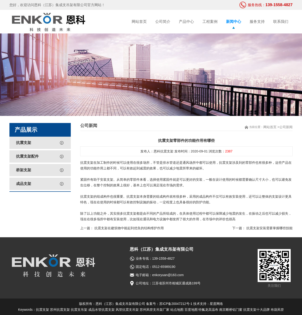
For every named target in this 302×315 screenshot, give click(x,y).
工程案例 (210, 22)
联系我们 (280, 22)
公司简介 (162, 22)
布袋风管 (277, 309)
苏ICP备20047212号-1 (175, 304)
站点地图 (177, 309)
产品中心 (186, 22)
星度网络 (216, 304)
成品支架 (23, 184)
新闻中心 (233, 22)
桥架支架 (23, 170)
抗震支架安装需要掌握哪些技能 (269, 228)
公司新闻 (286, 127)
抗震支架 (23, 143)
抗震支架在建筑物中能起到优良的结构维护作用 (129, 228)
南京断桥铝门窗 (230, 309)
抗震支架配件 (27, 156)
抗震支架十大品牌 (256, 309)
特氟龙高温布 (208, 309)
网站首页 (139, 22)
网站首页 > (271, 127)
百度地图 (191, 309)
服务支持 (257, 22)
